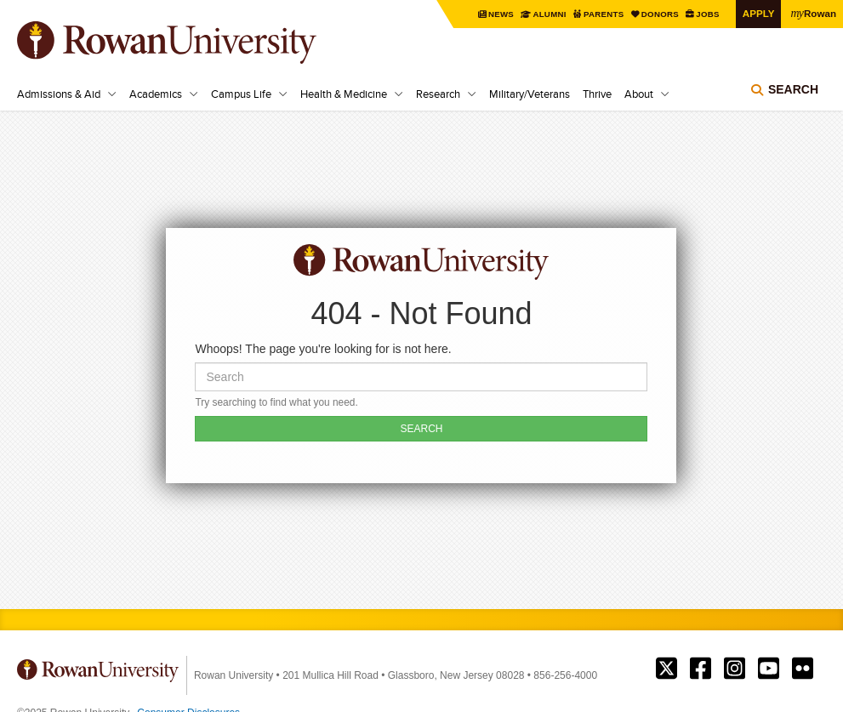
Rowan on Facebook (700, 668)
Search (793, 89)
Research (438, 93)
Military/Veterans (529, 93)
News (499, 14)
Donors (659, 14)
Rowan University (191, 42)
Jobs (707, 14)
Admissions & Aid (58, 93)
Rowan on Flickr (802, 668)
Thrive (597, 93)
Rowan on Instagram (734, 668)
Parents (603, 14)
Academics (155, 93)
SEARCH (421, 429)
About (638, 93)
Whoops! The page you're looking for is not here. (323, 349)
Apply (758, 13)
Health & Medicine (343, 93)
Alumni (547, 14)
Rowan (813, 13)
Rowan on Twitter (666, 668)
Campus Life (241, 93)
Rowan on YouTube (768, 668)
